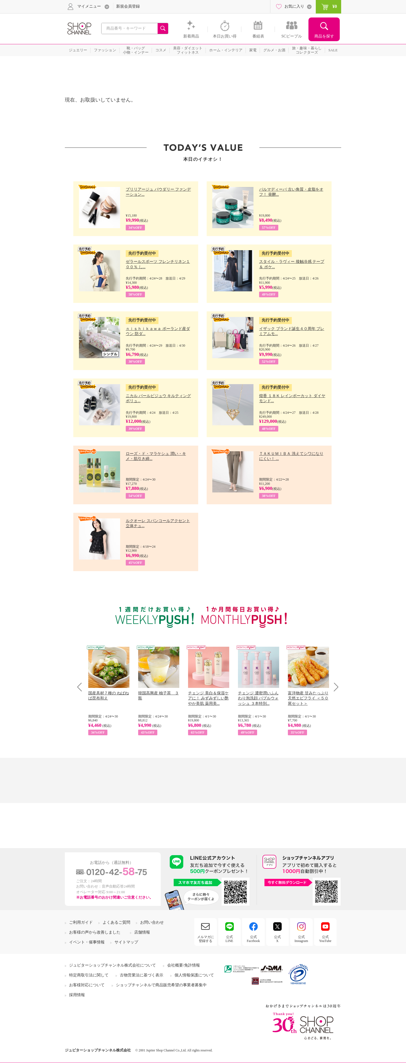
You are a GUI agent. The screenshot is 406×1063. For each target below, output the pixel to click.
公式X (277, 939)
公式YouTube (325, 939)
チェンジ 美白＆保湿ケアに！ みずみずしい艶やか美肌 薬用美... (208, 698)
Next (334, 687)
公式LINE (229, 939)
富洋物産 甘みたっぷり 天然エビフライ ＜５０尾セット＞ (308, 698)
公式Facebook (253, 939)
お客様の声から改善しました (94, 932)
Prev (81, 687)
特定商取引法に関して (89, 975)
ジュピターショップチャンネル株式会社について (112, 965)
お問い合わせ (152, 922)
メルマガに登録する (205, 939)
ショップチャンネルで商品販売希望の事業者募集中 (161, 985)
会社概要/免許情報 (183, 965)
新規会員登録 (128, 6)
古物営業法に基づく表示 (141, 975)
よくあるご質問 (116, 922)
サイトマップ (126, 942)
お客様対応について (87, 985)
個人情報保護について (194, 975)
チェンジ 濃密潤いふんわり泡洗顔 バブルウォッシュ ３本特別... (258, 698)
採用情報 (77, 995)
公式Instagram (301, 939)
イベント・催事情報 (87, 942)
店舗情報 (142, 932)
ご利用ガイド (81, 922)
